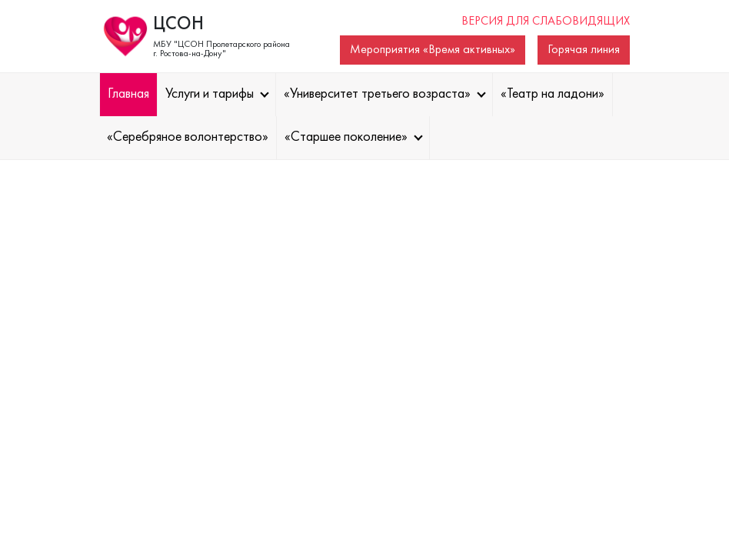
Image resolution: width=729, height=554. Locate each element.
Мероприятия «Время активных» (432, 50)
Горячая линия (584, 50)
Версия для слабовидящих (545, 21)
